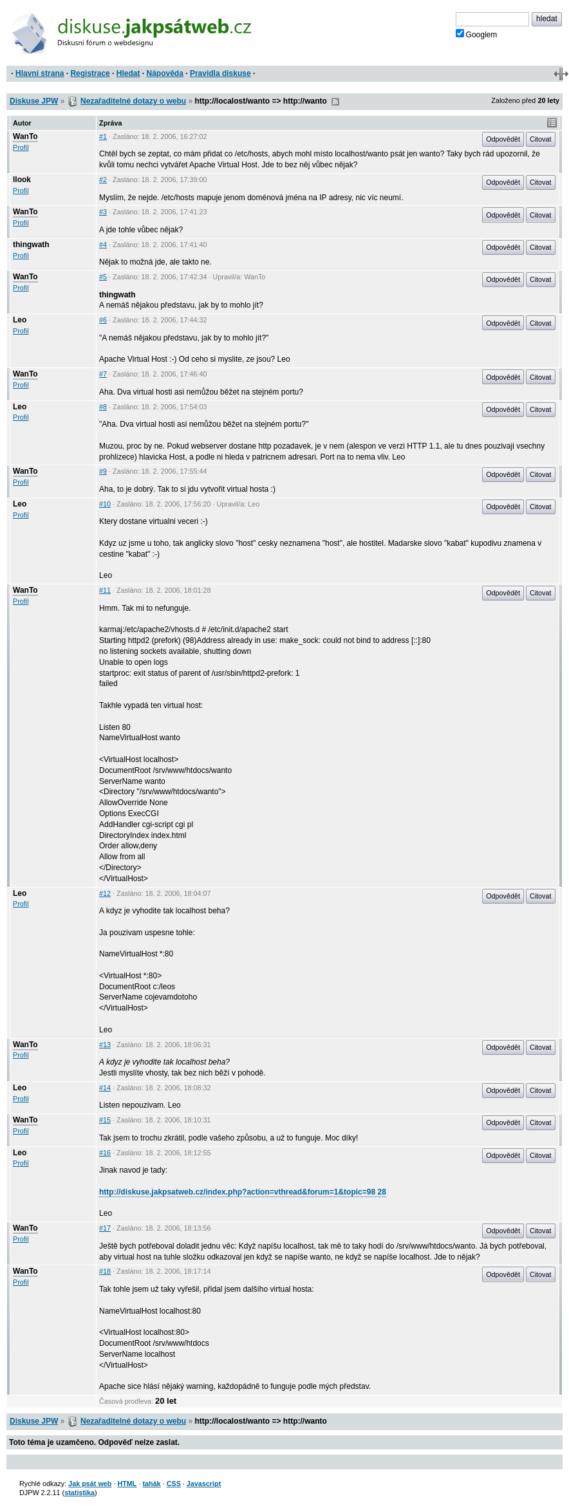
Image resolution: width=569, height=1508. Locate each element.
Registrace (89, 73)
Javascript (204, 1483)
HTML (126, 1483)
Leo (19, 319)
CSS (174, 1483)
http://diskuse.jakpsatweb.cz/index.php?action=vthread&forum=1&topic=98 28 (242, 1191)
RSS (335, 102)
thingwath (31, 244)
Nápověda (165, 73)
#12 (105, 893)
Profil (21, 147)
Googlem (477, 34)
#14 (105, 1088)
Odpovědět (503, 139)
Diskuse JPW (34, 101)
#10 (105, 504)
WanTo (25, 136)
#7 (103, 374)
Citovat (541, 139)
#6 (103, 320)
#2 (103, 179)
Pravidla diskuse (220, 73)
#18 (105, 1271)
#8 (103, 407)
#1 (103, 136)
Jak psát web (89, 1483)
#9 (103, 471)
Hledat (128, 73)
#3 (103, 212)
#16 (105, 1153)
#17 (105, 1228)
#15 (105, 1120)
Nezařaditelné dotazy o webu (133, 101)
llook (22, 179)
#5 (103, 277)
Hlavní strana (39, 73)
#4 (103, 244)
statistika (79, 1492)
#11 (105, 590)
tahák (151, 1483)
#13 (105, 1044)
